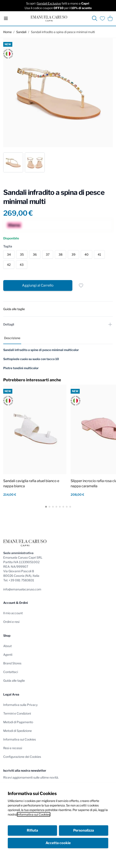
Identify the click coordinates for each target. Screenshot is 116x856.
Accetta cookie (58, 843)
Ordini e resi (11, 622)
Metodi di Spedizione (17, 731)
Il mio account (13, 613)
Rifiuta (32, 830)
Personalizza (83, 830)
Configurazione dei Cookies (22, 756)
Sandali (21, 32)
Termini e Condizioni (17, 713)
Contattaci (10, 672)
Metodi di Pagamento (18, 722)
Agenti (7, 654)
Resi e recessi (12, 748)
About (7, 646)
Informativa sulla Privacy (20, 705)
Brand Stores (12, 663)
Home (7, 32)
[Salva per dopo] (81, 285)
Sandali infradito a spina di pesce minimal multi (63, 32)
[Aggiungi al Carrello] (37, 285)
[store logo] (49, 18)
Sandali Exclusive (49, 3)
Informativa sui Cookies (33, 814)
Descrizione (12, 338)
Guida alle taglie (14, 680)
